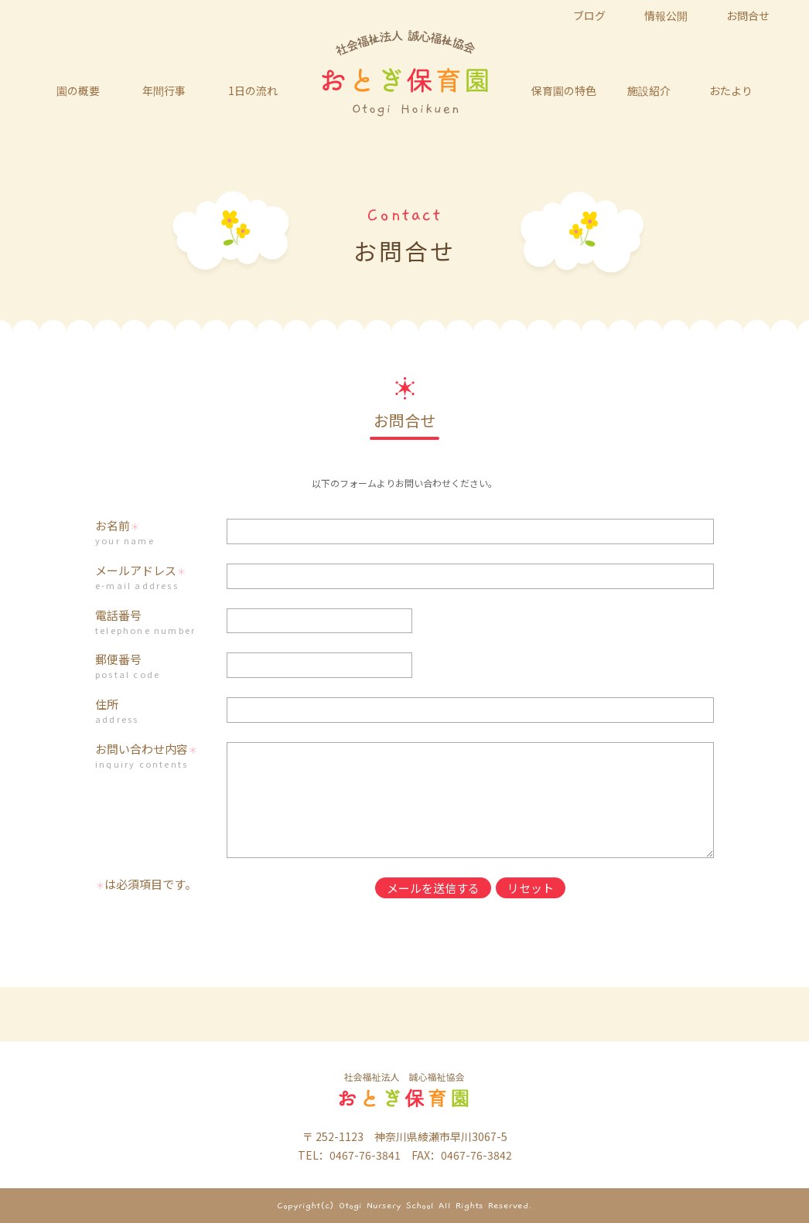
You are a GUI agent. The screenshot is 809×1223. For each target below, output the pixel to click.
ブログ (589, 15)
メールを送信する (433, 888)
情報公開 (666, 15)
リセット (530, 888)
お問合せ (748, 15)
